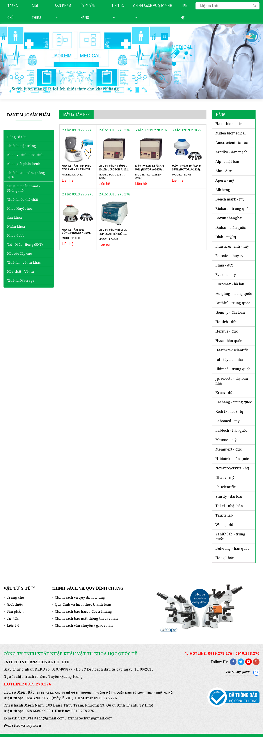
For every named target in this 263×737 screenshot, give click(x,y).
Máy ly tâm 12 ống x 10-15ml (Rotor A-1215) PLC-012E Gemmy (114, 169)
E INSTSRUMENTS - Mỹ (232, 246)
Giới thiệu (36, 12)
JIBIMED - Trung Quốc (232, 369)
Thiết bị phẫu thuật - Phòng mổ (23, 188)
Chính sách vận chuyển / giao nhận (84, 625)
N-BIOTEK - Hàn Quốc (232, 458)
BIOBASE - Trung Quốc (232, 208)
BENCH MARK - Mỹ (229, 199)
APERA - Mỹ (224, 180)
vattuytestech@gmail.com (41, 718)
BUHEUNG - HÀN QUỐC (232, 548)
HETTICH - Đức (226, 321)
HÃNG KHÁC (224, 557)
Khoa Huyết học (19, 208)
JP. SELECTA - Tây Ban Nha (231, 381)
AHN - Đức (223, 170)
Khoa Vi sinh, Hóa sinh (25, 154)
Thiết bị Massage (20, 280)
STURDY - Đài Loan (229, 496)
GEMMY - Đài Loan (230, 312)
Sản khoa (14, 217)
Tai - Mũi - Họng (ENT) (25, 244)
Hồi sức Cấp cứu (19, 253)
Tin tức (118, 11)
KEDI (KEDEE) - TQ (229, 411)
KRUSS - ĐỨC (224, 392)
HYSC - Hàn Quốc (228, 340)
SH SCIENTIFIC (225, 487)
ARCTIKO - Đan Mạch (231, 152)
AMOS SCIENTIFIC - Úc (231, 142)
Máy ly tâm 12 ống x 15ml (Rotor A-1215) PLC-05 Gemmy (186, 169)
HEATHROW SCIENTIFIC (232, 350)
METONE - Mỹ (225, 439)
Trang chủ (12, 12)
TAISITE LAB (224, 515)
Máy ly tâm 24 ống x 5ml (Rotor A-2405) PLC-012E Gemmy (149, 169)
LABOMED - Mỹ (227, 421)
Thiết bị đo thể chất (22, 199)
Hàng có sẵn (17, 136)
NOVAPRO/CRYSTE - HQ (232, 468)
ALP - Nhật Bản (227, 161)
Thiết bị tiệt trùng (21, 145)
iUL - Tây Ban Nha (229, 359)
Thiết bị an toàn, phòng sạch (26, 174)
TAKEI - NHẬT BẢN (229, 505)
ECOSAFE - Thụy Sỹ (229, 255)
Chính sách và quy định (152, 11)
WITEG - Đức (225, 524)
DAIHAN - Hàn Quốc (230, 227)
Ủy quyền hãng (87, 12)
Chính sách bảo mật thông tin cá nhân (86, 618)
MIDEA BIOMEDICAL (230, 133)
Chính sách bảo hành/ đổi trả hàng (83, 611)
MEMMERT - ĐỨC (228, 449)
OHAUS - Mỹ (224, 477)
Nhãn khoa (16, 226)
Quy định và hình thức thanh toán (83, 604)
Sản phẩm (63, 11)
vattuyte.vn (31, 725)
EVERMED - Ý (225, 274)
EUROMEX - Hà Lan (229, 284)
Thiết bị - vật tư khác (24, 262)
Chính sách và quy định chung (80, 597)
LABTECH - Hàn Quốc (231, 430)
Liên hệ (184, 12)
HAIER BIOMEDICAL (230, 123)
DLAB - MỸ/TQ (225, 236)
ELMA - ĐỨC (224, 265)
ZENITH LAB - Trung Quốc (230, 536)
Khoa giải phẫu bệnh (23, 163)
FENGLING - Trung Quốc (233, 293)
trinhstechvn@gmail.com (90, 718)
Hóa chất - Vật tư (20, 271)
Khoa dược (15, 235)
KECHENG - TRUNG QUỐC (233, 402)
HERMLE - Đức (226, 331)
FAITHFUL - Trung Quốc (232, 303)
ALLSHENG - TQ (226, 189)
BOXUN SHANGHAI (228, 218)
